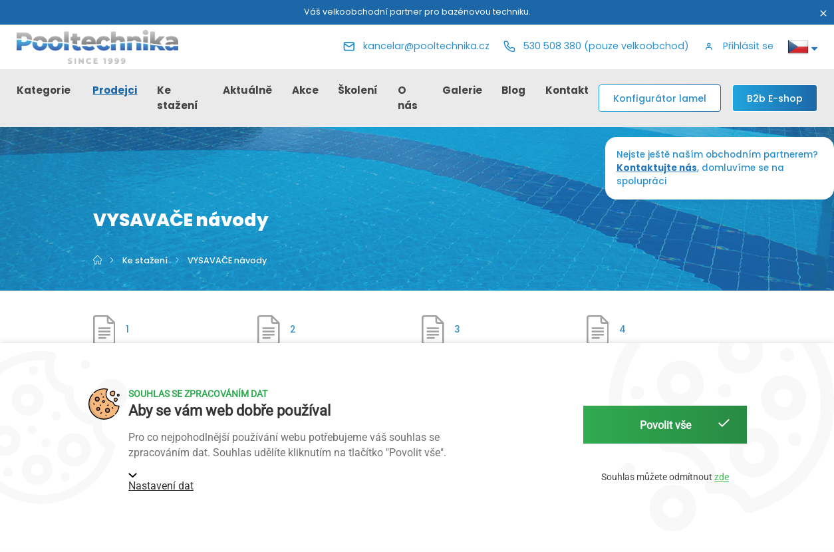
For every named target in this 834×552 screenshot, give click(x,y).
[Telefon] (596, 46)
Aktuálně (247, 90)
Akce (305, 90)
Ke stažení (177, 97)
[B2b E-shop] (774, 98)
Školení (358, 90)
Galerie (462, 90)
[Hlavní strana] (98, 260)
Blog (513, 90)
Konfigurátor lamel (659, 98)
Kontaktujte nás (657, 168)
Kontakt (567, 90)
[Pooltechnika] (98, 46)
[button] (738, 46)
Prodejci (114, 90)
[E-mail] (416, 46)
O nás (408, 97)
